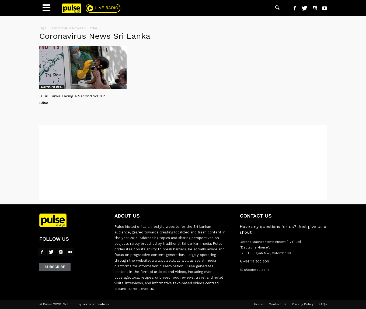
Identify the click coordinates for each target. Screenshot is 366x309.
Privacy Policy (302, 304)
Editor (43, 103)
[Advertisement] (183, 162)
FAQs (323, 304)
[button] (277, 8)
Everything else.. (51, 86)
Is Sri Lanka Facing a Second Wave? (72, 96)
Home (258, 304)
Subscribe (55, 267)
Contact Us (278, 304)
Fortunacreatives (96, 304)
